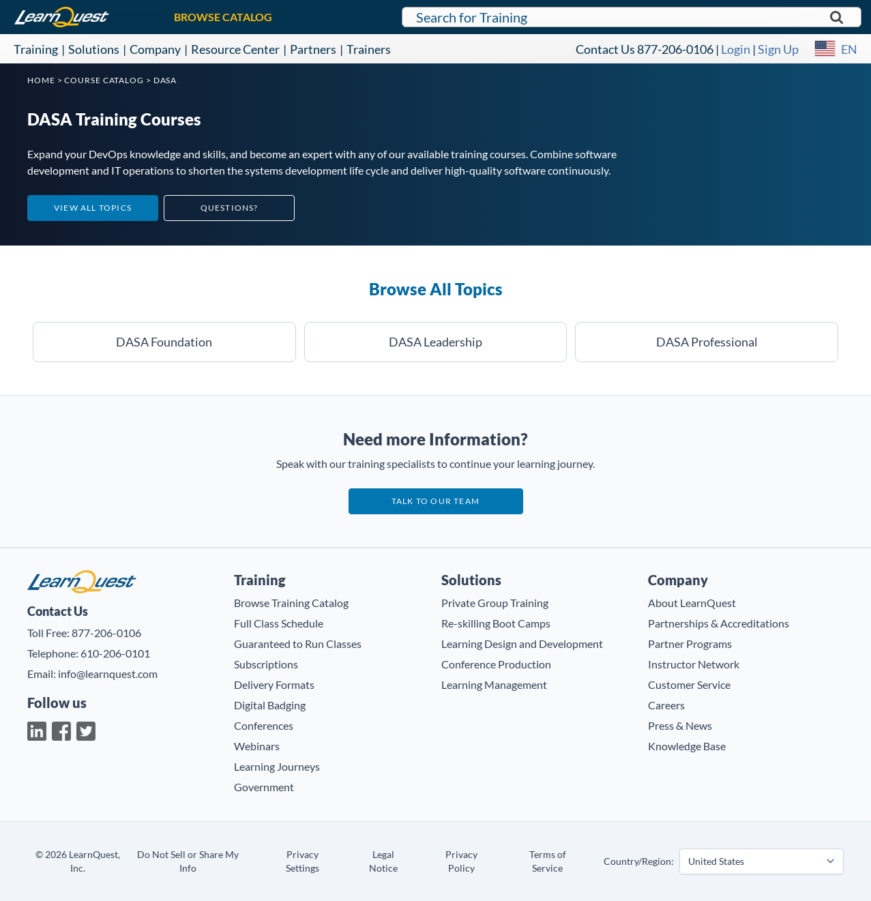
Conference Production (496, 664)
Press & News (680, 725)
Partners (313, 49)
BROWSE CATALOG (223, 16)
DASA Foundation (164, 341)
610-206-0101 (115, 653)
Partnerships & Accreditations (718, 623)
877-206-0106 (675, 49)
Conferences (263, 725)
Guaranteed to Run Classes (297, 643)
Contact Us (605, 49)
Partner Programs (690, 643)
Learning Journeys (277, 766)
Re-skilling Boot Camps (495, 623)
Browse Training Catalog (291, 602)
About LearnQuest (692, 602)
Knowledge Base (687, 745)
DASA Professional (707, 341)
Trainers (368, 49)
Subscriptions (266, 664)
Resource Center (235, 49)
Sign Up (778, 49)
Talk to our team (435, 501)
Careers (666, 704)
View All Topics (93, 208)
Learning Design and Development (522, 643)
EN (849, 49)
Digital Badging (270, 704)
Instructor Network (693, 664)
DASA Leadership (435, 341)
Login (735, 49)
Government (264, 786)
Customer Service (689, 684)
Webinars (257, 745)
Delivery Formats (274, 684)
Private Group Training (494, 602)
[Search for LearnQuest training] (631, 17)
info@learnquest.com (108, 673)
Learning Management (494, 684)
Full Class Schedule (278, 623)
